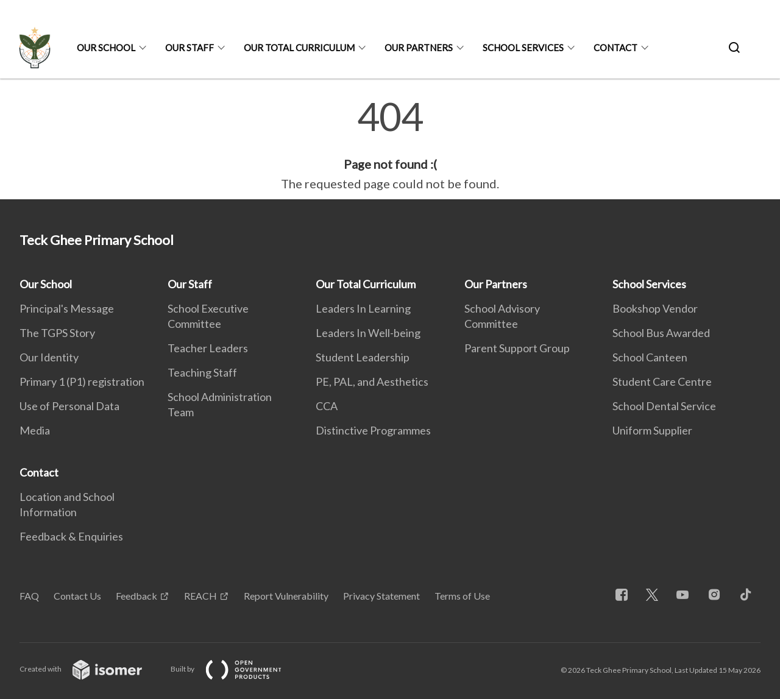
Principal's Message (67, 308)
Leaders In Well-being (368, 332)
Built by (236, 668)
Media (35, 430)
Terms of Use (462, 595)
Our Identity (49, 357)
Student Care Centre (662, 381)
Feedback (136, 595)
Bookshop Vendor (655, 308)
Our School (106, 47)
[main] (390, 145)
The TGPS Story (57, 332)
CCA (327, 406)
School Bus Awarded (661, 332)
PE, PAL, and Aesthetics (372, 381)
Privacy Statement (381, 595)
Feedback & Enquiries (71, 536)
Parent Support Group (517, 348)
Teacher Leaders (208, 348)
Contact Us (77, 595)
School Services (523, 47)
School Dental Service (664, 406)
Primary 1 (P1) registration (82, 381)
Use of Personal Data (69, 406)
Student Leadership (363, 357)
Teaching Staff (202, 372)
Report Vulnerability (286, 595)
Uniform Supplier (652, 430)
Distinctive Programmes (373, 430)
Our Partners (419, 47)
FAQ (29, 595)
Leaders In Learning (363, 308)
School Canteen (649, 357)
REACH (200, 595)
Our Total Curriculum (299, 47)
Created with (90, 668)
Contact (615, 47)
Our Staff (189, 47)
